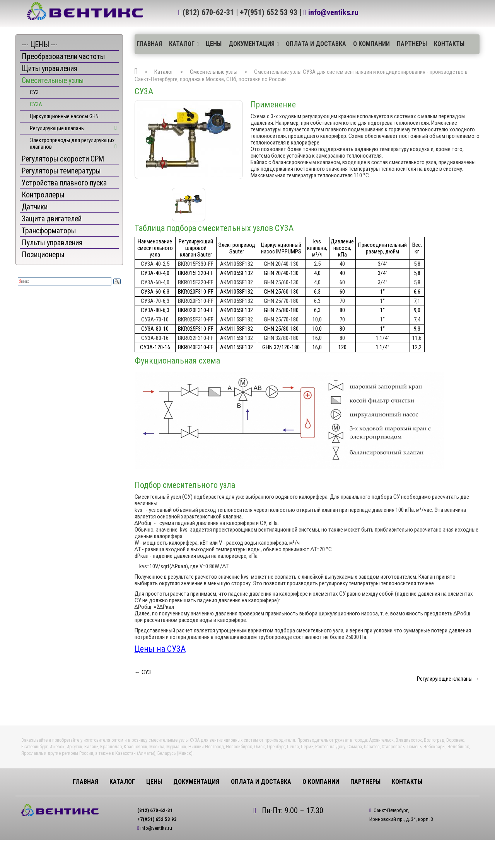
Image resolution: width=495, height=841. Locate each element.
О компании (371, 44)
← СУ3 (143, 672)
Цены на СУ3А (160, 649)
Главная (149, 44)
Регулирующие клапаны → (448, 678)
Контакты (449, 44)
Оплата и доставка (316, 44)
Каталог (182, 44)
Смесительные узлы (213, 71)
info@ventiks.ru (333, 12)
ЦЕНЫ (214, 44)
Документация (252, 44)
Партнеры (412, 44)
